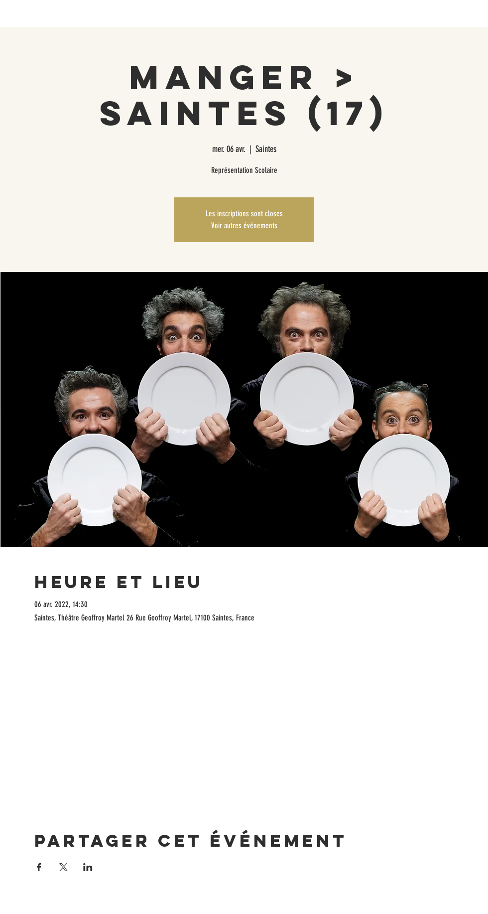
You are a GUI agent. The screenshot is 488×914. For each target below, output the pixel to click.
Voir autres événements (244, 225)
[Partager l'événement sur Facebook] (39, 867)
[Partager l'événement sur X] (63, 867)
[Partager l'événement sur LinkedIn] (88, 867)
